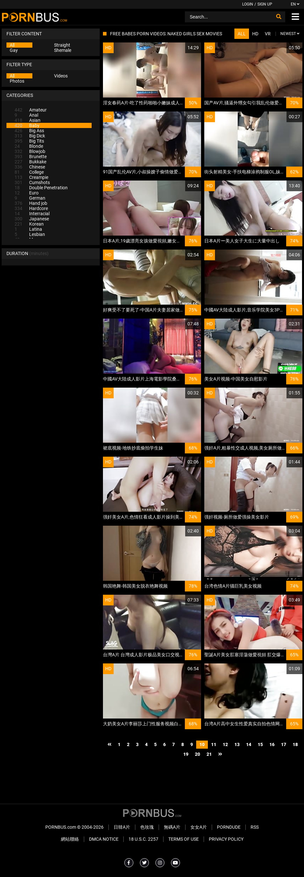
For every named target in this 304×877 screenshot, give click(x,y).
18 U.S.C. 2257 (143, 839)
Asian (27, 120)
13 (237, 744)
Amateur (31, 109)
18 (295, 744)
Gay (14, 50)
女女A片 (198, 827)
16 (272, 744)
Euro (27, 192)
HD (255, 33)
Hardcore (31, 208)
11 (213, 744)
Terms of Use (183, 839)
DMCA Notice (103, 839)
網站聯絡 (70, 839)
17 (283, 744)
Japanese (32, 218)
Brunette (31, 156)
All (12, 45)
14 (248, 744)
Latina (28, 229)
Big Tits (29, 141)
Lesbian (30, 234)
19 (185, 754)
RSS (255, 827)
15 (260, 744)
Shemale (62, 50)
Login (247, 4)
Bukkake (30, 161)
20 (197, 754)
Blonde (29, 146)
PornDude (229, 827)
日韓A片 (122, 827)
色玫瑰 (147, 827)
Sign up (264, 4)
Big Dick (30, 135)
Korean (29, 224)
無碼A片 (172, 827)
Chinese (30, 167)
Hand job (31, 203)
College (29, 172)
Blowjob (30, 151)
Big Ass (29, 130)
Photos (17, 81)
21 (209, 754)
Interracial (32, 213)
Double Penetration (41, 187)
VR (268, 33)
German (30, 198)
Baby (27, 125)
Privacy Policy (226, 839)
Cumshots (32, 182)
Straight (62, 45)
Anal (26, 115)
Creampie (31, 177)
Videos (61, 75)
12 (225, 744)
